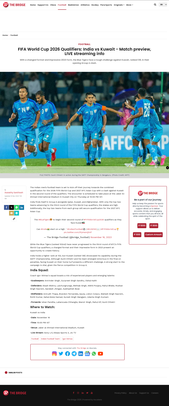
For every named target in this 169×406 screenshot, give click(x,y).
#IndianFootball (75, 229)
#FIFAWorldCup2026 (94, 219)
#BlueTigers (44, 219)
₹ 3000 (153, 225)
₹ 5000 (141, 225)
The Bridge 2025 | (75, 399)
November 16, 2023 (101, 237)
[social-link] (14, 218)
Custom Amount (153, 234)
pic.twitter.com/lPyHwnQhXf (78, 232)
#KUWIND (92, 229)
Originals (119, 5)
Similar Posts (15, 372)
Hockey (95, 5)
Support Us (43, 5)
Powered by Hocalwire (92, 399)
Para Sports (106, 5)
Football (62, 5)
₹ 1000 (137, 234)
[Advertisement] (84, 24)
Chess (53, 5)
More (129, 5)
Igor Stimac (68, 339)
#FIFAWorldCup (108, 229)
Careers (154, 393)
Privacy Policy (120, 393)
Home (33, 5)
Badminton (73, 5)
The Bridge (81, 348)
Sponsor (154, 206)
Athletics (85, 5)
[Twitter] (11, 207)
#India (44, 229)
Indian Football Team (50, 339)
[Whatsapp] (16, 207)
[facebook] (6, 207)
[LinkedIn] (21, 207)
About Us (133, 393)
